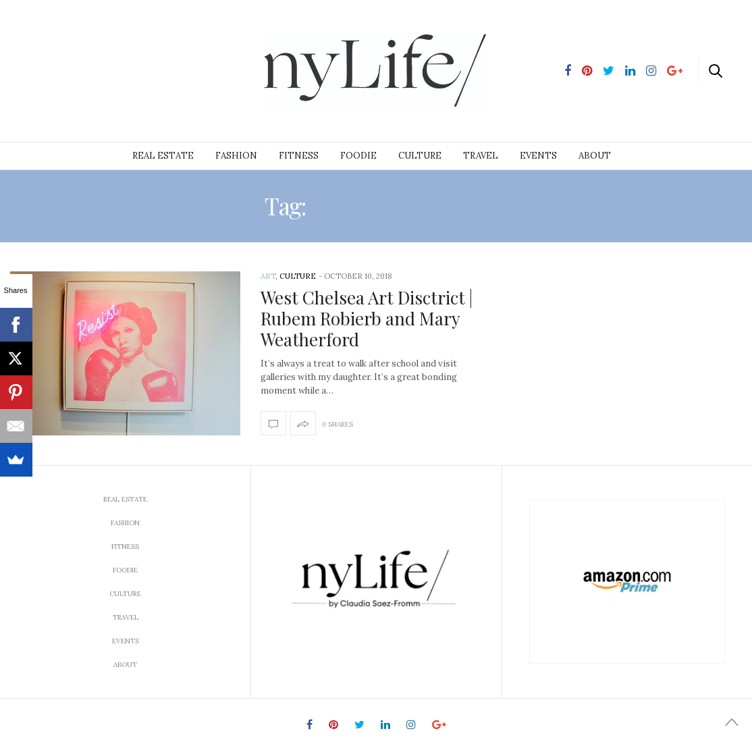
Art (268, 276)
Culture (419, 155)
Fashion (236, 155)
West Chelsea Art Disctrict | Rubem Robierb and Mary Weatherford (367, 318)
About (595, 155)
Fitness (299, 155)
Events (538, 155)
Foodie (358, 155)
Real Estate (163, 155)
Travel (480, 155)
